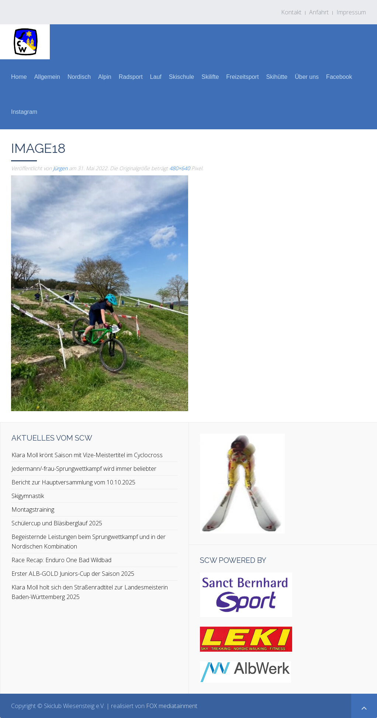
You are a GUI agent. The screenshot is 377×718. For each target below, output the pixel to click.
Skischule (181, 77)
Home (19, 77)
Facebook (339, 77)
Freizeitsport (242, 77)
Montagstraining (32, 509)
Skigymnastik (27, 496)
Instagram (24, 112)
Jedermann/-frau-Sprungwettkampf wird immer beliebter (83, 469)
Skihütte (276, 77)
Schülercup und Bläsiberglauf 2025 (56, 523)
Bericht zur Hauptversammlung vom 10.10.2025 (73, 482)
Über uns (307, 77)
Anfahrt (319, 12)
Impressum (351, 12)
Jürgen (60, 168)
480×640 (179, 168)
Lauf (156, 77)
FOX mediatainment (171, 706)
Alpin (104, 77)
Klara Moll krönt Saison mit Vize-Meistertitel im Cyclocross (87, 455)
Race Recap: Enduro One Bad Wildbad (61, 560)
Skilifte (210, 77)
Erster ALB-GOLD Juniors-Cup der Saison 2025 (72, 574)
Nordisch (79, 77)
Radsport (131, 77)
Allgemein (47, 77)
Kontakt (291, 12)
